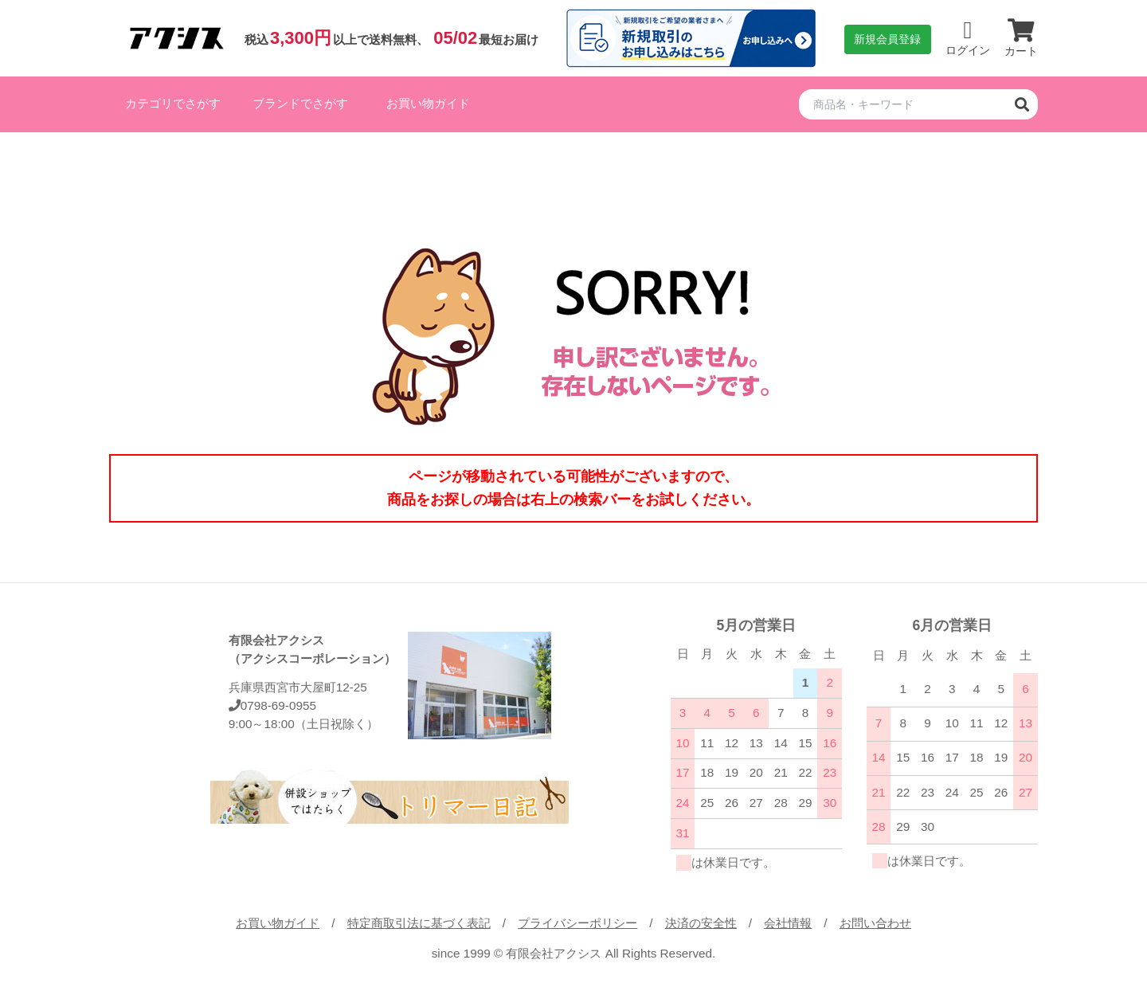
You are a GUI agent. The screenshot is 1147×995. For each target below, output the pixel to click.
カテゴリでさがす (173, 103)
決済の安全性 (701, 923)
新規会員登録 (887, 39)
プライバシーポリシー (577, 923)
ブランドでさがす (300, 103)
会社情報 (788, 923)
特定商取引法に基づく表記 (419, 923)
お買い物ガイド (428, 103)
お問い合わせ (875, 923)
